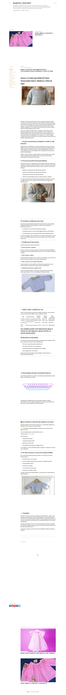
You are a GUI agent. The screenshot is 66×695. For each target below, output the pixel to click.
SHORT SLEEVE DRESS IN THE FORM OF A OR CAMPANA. (38, 653)
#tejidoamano (11, 87)
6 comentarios (41, 36)
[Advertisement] (32, 18)
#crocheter (11, 76)
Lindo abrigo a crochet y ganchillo (34, 683)
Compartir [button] (36, 36)
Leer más (55, 36)
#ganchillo (11, 80)
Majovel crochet (22, 3)
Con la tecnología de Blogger (33, 691)
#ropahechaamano (12, 84)
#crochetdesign (12, 75)
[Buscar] (55, 3)
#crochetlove (11, 79)
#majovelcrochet (12, 81)
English (26, 10)
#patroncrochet (12, 83)
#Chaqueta (26, 535)
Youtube (30, 434)
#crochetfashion (12, 77)
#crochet (11, 73)
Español (22, 10)
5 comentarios (27, 655)
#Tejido (10, 85)
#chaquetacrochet (12, 72)
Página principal (16, 10)
